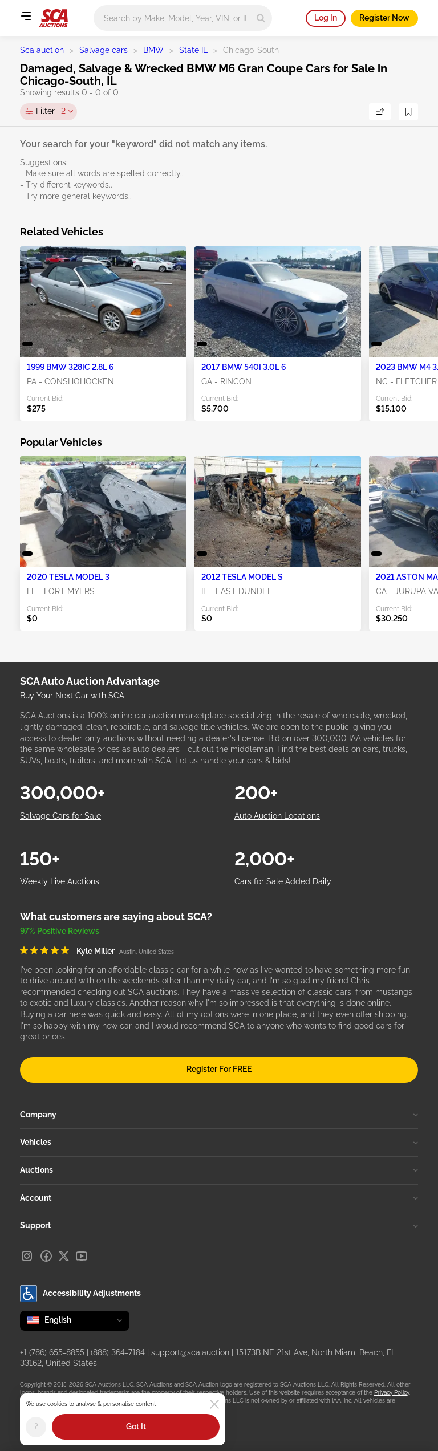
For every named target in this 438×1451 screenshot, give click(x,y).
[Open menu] (25, 16)
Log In (325, 17)
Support (219, 1225)
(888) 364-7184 (118, 1352)
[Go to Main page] (53, 18)
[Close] (214, 1404)
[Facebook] (46, 1256)
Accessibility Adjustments (80, 1293)
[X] (64, 1256)
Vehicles (219, 1142)
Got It (136, 1426)
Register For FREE (219, 1069)
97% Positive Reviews (59, 931)
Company (219, 1114)
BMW (153, 50)
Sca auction (42, 50)
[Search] (261, 18)
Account (219, 1197)
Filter (51, 111)
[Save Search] (408, 111)
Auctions (219, 1169)
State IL (193, 50)
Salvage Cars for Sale (60, 815)
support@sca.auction (190, 1352)
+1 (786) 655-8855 (52, 1352)
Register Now (384, 17)
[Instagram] (27, 1256)
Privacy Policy (391, 1392)
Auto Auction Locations (277, 815)
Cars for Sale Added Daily (282, 881)
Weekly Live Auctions (59, 881)
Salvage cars (103, 50)
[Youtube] (81, 1256)
